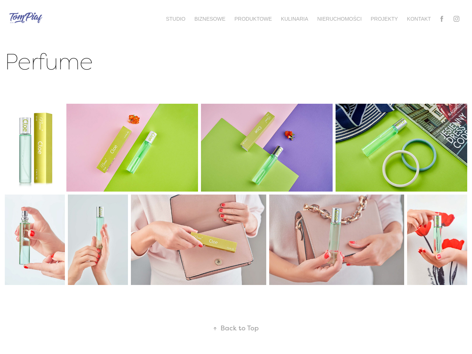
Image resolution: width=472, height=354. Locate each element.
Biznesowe (209, 19)
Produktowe (253, 19)
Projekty (384, 19)
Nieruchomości (339, 19)
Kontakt (419, 19)
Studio (175, 19)
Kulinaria (294, 19)
